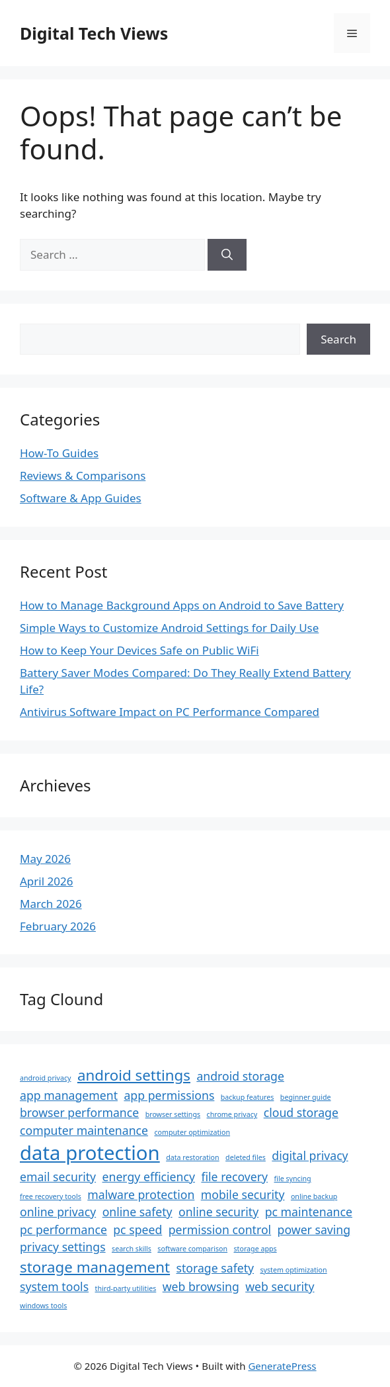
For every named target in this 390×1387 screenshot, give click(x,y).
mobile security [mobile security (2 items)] (243, 1194)
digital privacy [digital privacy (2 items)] (310, 1155)
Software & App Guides (80, 498)
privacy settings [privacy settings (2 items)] (63, 1247)
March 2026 (51, 903)
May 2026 (45, 858)
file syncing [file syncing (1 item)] (292, 1178)
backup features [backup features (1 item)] (247, 1097)
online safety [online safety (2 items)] (137, 1212)
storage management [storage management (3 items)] (95, 1267)
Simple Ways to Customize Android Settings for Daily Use (169, 627)
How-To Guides (59, 453)
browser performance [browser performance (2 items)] (79, 1112)
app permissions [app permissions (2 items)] (169, 1095)
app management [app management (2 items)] (69, 1095)
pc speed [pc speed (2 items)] (137, 1229)
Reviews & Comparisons (82, 475)
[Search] (227, 255)
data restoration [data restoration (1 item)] (192, 1157)
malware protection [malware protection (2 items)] (140, 1194)
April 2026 (46, 881)
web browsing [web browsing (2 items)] (201, 1286)
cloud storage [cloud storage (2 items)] (301, 1112)
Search (338, 339)
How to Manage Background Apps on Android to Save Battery (182, 605)
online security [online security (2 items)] (218, 1212)
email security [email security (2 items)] (58, 1177)
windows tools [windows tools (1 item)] (43, 1305)
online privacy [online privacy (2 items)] (58, 1212)
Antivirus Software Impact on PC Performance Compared (169, 711)
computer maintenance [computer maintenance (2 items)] (84, 1130)
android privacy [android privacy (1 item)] (45, 1078)
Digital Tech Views (94, 33)
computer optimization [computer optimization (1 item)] (192, 1132)
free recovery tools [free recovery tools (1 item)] (50, 1196)
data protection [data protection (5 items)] (90, 1153)
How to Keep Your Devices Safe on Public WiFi (139, 650)
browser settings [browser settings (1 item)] (172, 1114)
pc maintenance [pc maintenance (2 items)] (308, 1212)
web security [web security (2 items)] (279, 1286)
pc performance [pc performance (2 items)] (63, 1229)
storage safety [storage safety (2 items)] (215, 1268)
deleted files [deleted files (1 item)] (245, 1157)
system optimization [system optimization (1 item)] (293, 1270)
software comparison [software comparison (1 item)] (192, 1248)
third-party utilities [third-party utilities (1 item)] (126, 1288)
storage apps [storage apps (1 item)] (255, 1248)
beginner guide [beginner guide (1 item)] (305, 1097)
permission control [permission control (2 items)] (220, 1229)
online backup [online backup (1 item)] (314, 1196)
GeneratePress (282, 1365)
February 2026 (58, 926)
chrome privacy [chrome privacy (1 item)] (232, 1114)
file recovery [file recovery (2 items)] (234, 1177)
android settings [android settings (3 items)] (133, 1075)
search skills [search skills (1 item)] (131, 1248)
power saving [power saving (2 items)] (314, 1229)
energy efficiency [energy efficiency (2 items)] (148, 1177)
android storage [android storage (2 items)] (240, 1076)
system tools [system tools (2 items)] (54, 1286)
